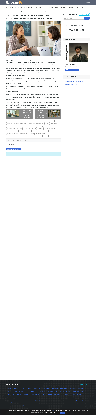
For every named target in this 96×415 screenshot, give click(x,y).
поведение (28, 131)
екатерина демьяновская (20, 123)
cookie (53, 410)
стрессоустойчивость (27, 136)
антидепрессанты (37, 120)
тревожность (32, 123)
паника (56, 136)
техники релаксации (33, 126)
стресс (47, 123)
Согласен (62, 412)
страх (51, 136)
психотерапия (28, 120)
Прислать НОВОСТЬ (84, 384)
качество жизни (24, 133)
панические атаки (12, 120)
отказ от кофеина (23, 126)
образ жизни (54, 123)
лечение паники (38, 136)
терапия (45, 131)
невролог (10, 123)
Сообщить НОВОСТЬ (84, 14)
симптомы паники (37, 131)
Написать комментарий (13, 149)
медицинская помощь (41, 133)
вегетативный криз (54, 126)
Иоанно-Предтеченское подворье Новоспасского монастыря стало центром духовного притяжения (76, 83)
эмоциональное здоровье (30, 128)
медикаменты (40, 123)
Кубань (14, 57)
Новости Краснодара (82, 76)
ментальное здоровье (13, 133)
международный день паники (15, 128)
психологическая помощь (14, 136)
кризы (21, 131)
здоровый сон (44, 126)
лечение (20, 120)
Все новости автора (72, 70)
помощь (32, 133)
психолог (40, 128)
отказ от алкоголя (12, 126)
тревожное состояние (13, 131)
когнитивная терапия (49, 120)
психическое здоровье (50, 128)
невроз (45, 136)
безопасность (53, 131)
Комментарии (11, 144)
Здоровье (9, 57)
